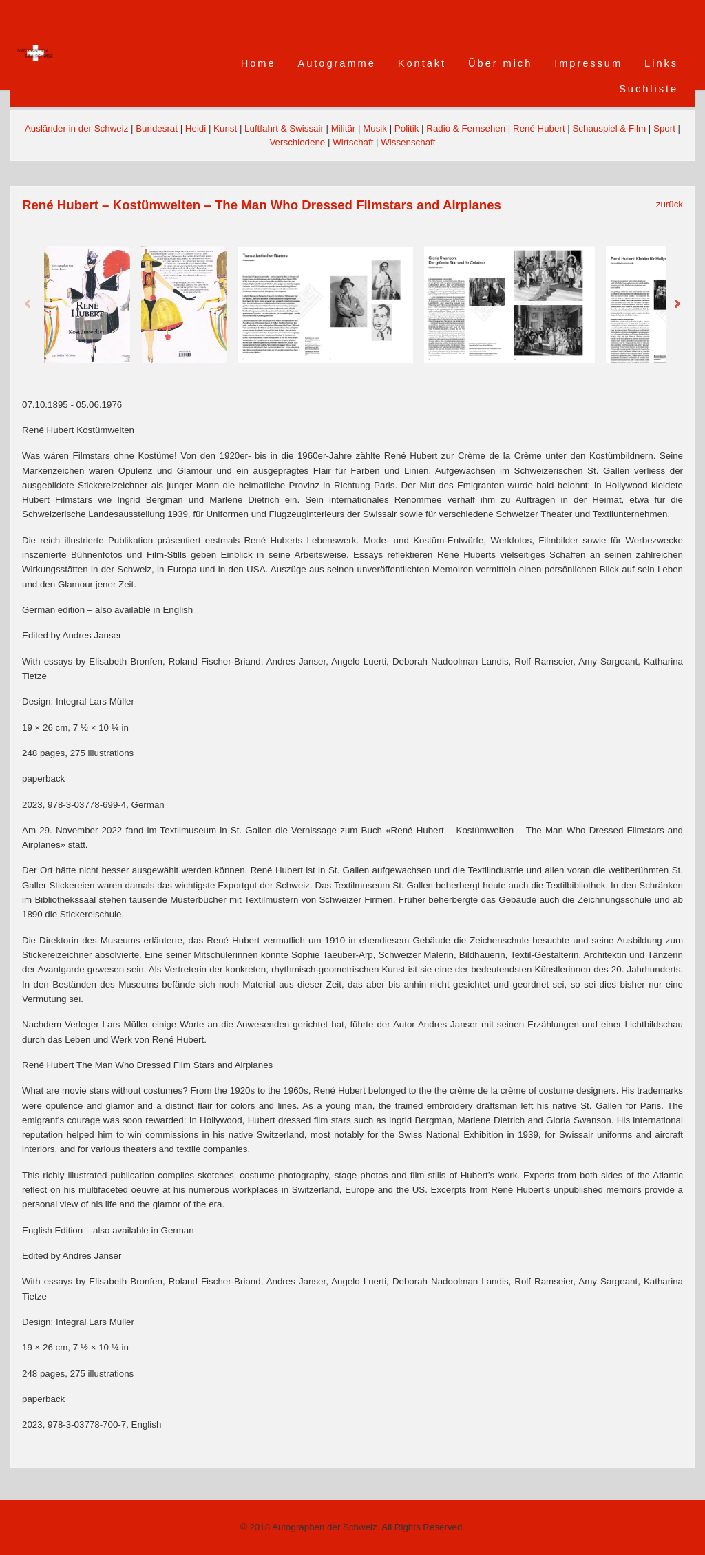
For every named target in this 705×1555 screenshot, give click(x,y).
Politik (406, 128)
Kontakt (422, 63)
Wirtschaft (353, 142)
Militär (343, 128)
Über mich (500, 63)
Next (677, 304)
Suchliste (648, 88)
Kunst (225, 128)
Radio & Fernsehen (465, 128)
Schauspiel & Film (609, 128)
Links (661, 63)
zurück (669, 204)
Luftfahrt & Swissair (284, 128)
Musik (375, 128)
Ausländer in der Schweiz (76, 128)
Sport (664, 128)
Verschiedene (297, 142)
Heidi (195, 128)
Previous (28, 304)
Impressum (588, 63)
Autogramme (337, 63)
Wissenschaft (408, 142)
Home (258, 63)
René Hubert (539, 128)
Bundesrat (157, 128)
